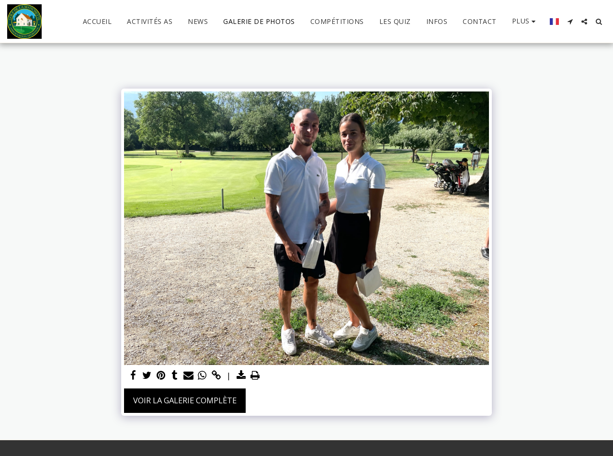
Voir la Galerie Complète (185, 400)
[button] (570, 21)
